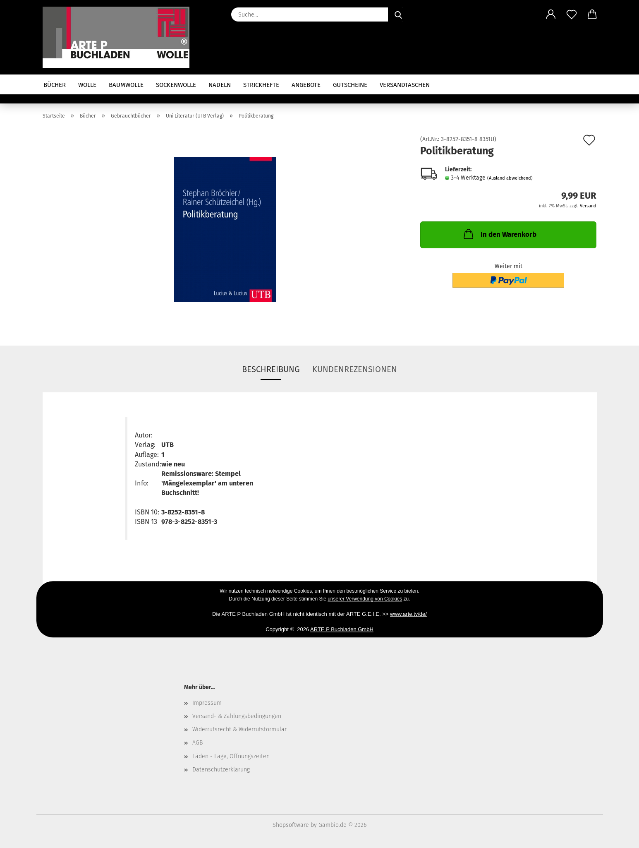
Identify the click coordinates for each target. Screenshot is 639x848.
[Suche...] (398, 14)
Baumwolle (126, 85)
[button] (551, 14)
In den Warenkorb (499, 233)
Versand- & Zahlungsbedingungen (236, 716)
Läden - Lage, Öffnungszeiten (231, 756)
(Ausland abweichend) (510, 178)
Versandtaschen (405, 85)
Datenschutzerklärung (221, 769)
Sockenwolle (176, 85)
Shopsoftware (291, 825)
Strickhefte (261, 85)
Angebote (306, 85)
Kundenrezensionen (354, 369)
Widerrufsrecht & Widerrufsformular (239, 729)
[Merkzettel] (571, 14)
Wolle (87, 85)
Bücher (54, 85)
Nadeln (219, 85)
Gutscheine (350, 85)
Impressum (207, 702)
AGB (197, 742)
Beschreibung (271, 369)
